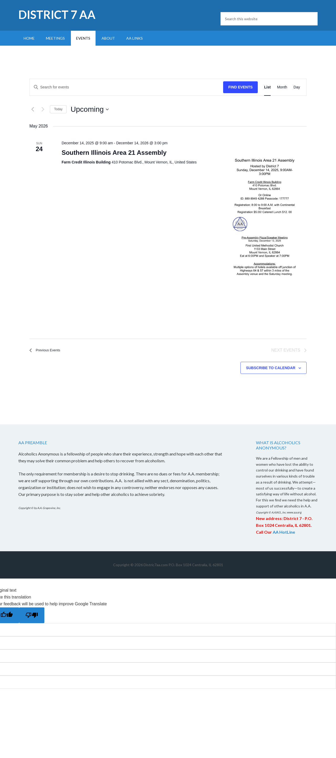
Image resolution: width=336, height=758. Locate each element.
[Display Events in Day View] (296, 87)
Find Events (240, 87)
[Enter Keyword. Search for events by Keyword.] (126, 87)
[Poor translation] (31, 616)
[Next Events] (43, 109)
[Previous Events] (32, 109)
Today (58, 109)
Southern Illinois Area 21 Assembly (114, 152)
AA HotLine (284, 532)
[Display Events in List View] (267, 87)
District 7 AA (57, 14)
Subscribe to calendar (270, 369)
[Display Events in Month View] (282, 87)
